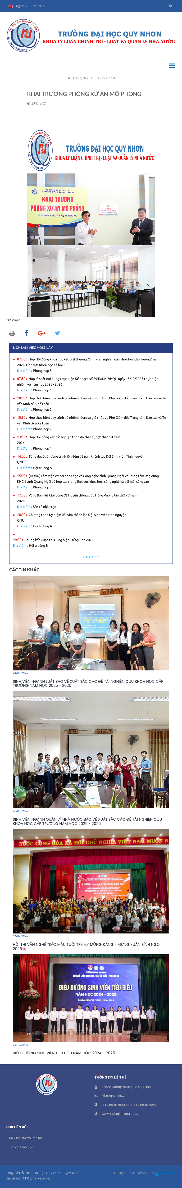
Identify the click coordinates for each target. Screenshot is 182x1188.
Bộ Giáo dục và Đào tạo (26, 1138)
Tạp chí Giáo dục (21, 1147)
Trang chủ (77, 78)
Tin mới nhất (105, 78)
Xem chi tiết (91, 557)
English (18, 6)
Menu (39, 6)
